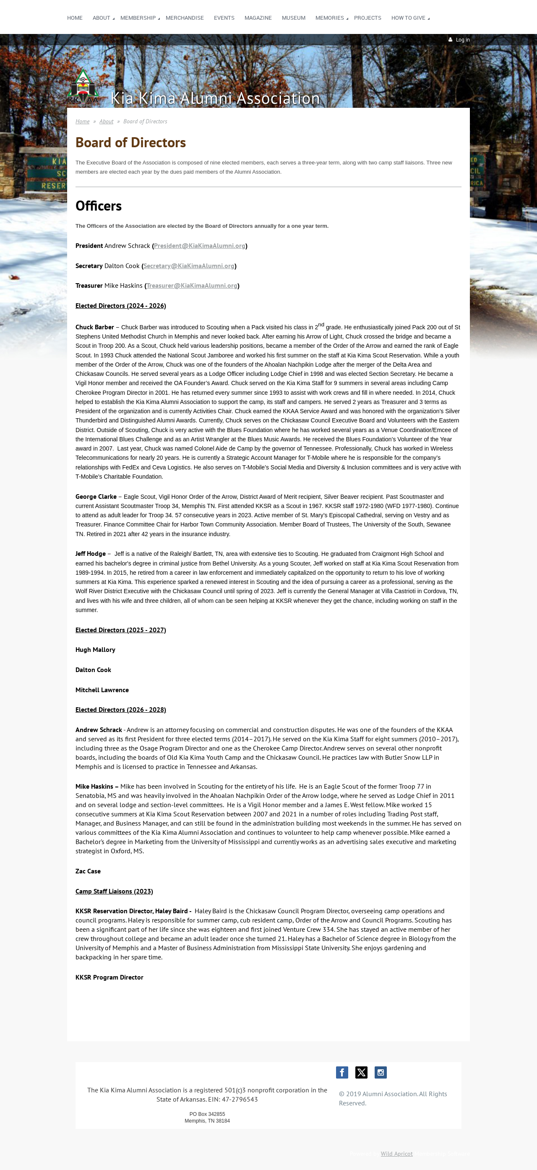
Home (82, 121)
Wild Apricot (397, 1153)
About (106, 121)
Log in (463, 39)
